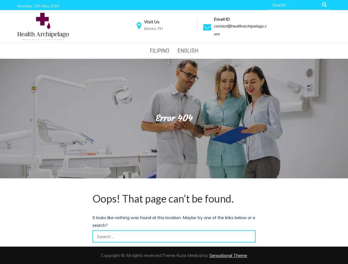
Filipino (159, 51)
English (188, 51)
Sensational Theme (228, 255)
